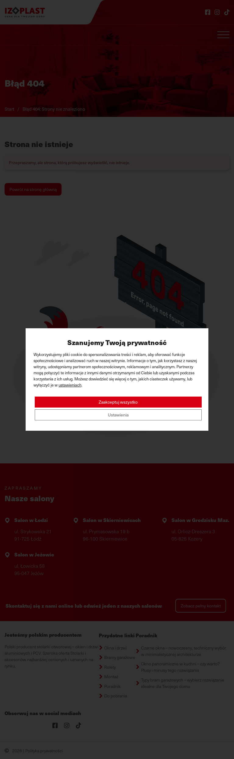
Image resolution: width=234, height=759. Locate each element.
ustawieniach (69, 385)
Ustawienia (118, 415)
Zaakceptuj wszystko (118, 402)
